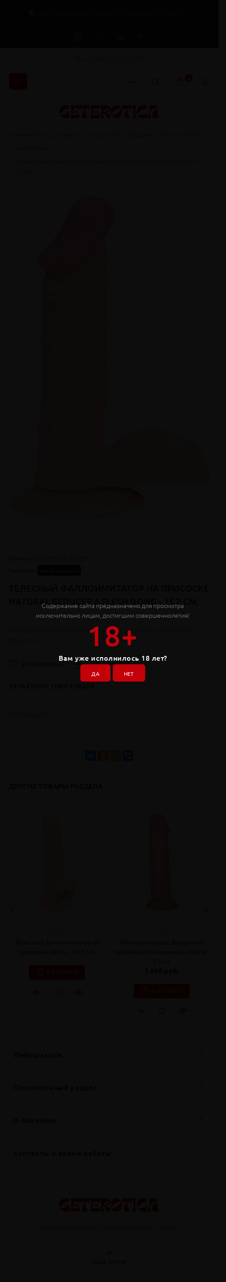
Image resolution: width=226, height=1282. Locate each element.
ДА (95, 673)
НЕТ (129, 673)
